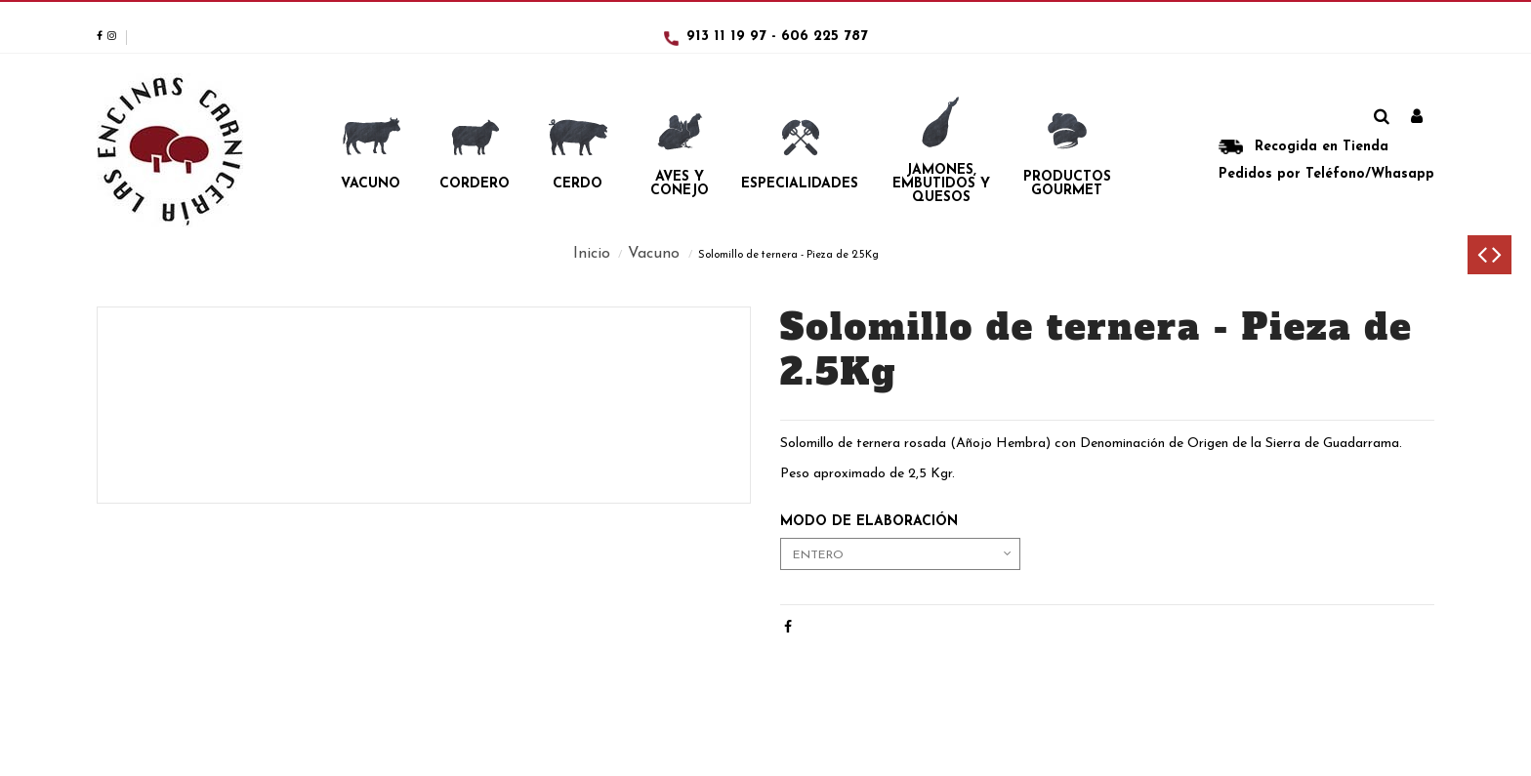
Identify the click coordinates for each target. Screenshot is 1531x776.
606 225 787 (824, 36)
